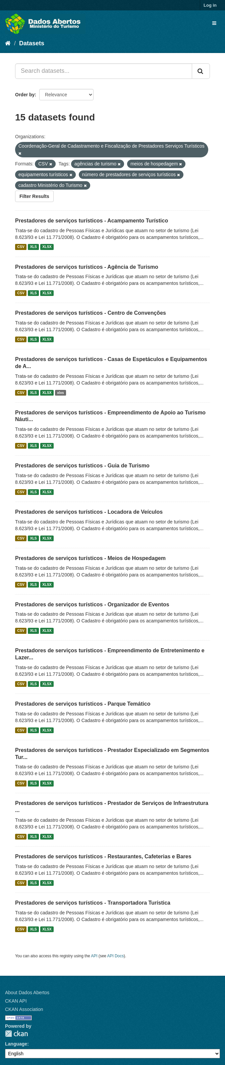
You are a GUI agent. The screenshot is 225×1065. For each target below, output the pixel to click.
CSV (20, 247)
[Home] (8, 43)
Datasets (31, 43)
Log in (210, 5)
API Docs (115, 956)
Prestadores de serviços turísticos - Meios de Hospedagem (90, 558)
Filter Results (34, 196)
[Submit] (201, 71)
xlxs (60, 393)
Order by (25, 94)
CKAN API (16, 1001)
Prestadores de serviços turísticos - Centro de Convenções (90, 313)
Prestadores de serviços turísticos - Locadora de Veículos (89, 512)
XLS (33, 247)
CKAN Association (24, 1009)
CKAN (16, 1033)
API (94, 956)
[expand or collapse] (214, 23)
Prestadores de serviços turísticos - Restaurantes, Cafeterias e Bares (103, 856)
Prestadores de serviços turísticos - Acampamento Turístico (91, 220)
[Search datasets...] (103, 71)
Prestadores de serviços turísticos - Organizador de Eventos (92, 604)
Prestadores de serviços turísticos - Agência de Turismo (86, 267)
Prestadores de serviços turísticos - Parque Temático (82, 704)
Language (16, 1044)
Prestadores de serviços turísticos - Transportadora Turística (92, 903)
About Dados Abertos (27, 992)
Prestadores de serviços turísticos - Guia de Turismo (82, 465)
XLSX (46, 247)
